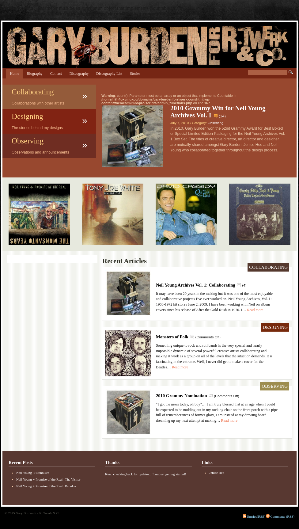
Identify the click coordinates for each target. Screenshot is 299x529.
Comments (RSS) (280, 516)
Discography (79, 73)
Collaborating (33, 92)
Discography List (109, 73)
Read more (255, 310)
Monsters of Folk (172, 336)
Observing (28, 141)
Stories (135, 73)
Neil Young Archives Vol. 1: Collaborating (195, 285)
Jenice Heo (216, 472)
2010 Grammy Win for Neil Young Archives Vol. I (218, 112)
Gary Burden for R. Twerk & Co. (149, 47)
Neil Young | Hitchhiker (32, 472)
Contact (56, 73)
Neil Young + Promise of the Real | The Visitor (48, 479)
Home (14, 73)
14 (222, 116)
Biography (35, 73)
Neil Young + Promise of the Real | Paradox (46, 486)
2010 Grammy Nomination (181, 395)
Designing (27, 116)
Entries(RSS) (254, 516)
